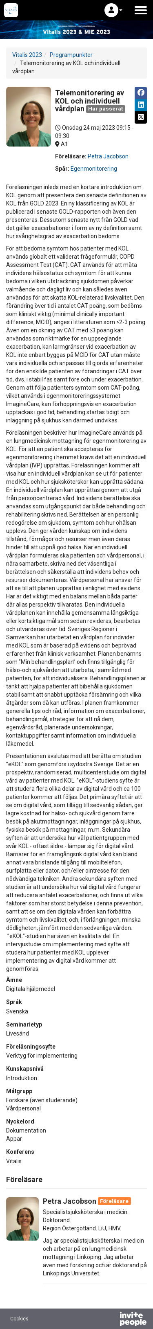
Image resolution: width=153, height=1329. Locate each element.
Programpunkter (71, 55)
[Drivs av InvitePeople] (111, 1320)
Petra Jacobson (108, 156)
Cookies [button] (19, 1319)
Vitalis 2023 (27, 55)
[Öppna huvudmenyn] (141, 10)
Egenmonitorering (94, 168)
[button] (113, 10)
